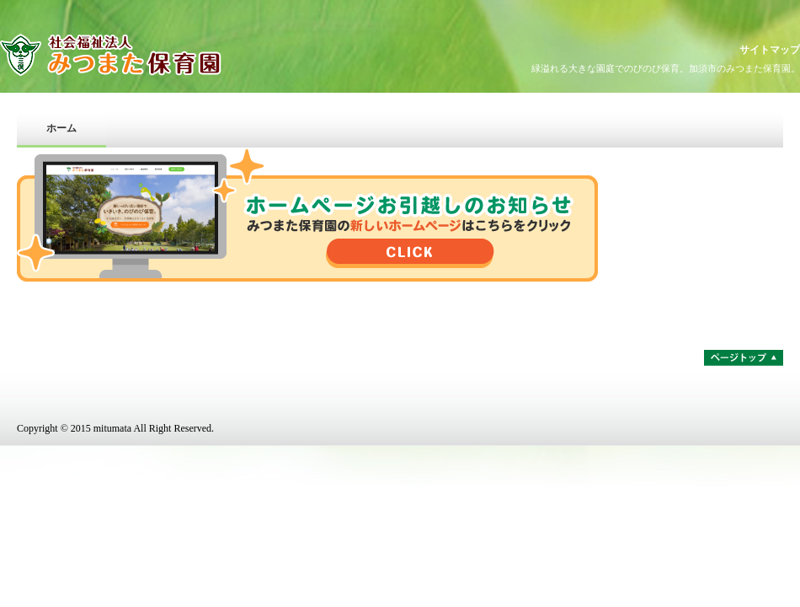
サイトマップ (769, 50)
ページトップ (743, 358)
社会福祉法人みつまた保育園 (147, 55)
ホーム (61, 128)
